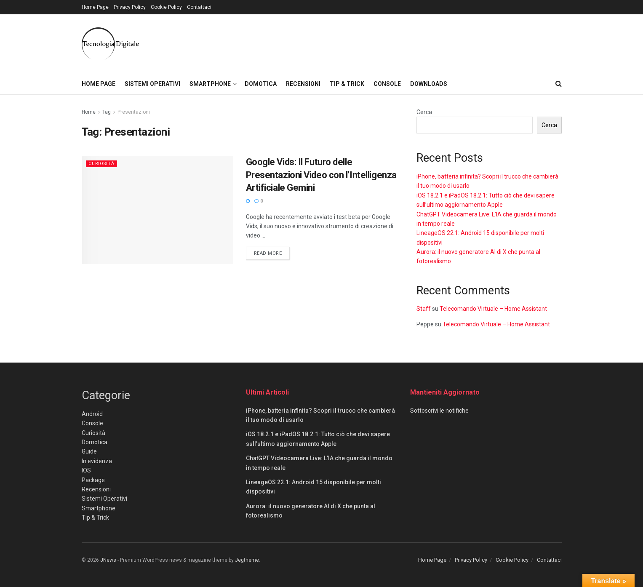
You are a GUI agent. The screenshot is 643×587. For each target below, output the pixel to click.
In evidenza (97, 461)
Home (89, 112)
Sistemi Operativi (152, 83)
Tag (106, 112)
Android (92, 414)
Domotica (261, 83)
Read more (272, 252)
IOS (86, 470)
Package (93, 480)
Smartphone (210, 83)
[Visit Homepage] (110, 43)
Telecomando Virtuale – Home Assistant (493, 308)
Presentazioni (133, 112)
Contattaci (199, 7)
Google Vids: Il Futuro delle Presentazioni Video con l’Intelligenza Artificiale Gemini (321, 175)
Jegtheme (247, 560)
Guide (89, 451)
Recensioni (303, 83)
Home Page (95, 7)
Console (387, 83)
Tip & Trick (347, 83)
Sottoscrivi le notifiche (439, 410)
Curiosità (102, 163)
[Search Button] (558, 83)
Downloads (428, 83)
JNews (108, 560)
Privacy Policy (130, 7)
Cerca (424, 112)
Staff (423, 308)
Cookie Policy (166, 7)
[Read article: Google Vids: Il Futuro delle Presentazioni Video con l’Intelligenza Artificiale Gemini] (157, 210)
